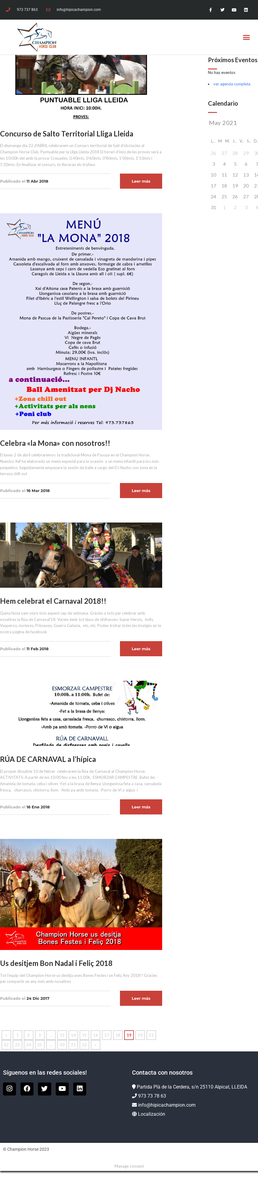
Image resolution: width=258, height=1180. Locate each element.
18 (117, 1035)
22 (6, 1044)
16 (95, 1035)
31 (73, 1044)
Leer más (141, 181)
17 (106, 1035)
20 (140, 1035)
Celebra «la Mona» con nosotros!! (55, 443)
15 (84, 1035)
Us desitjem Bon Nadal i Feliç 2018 (56, 963)
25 (39, 1044)
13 (62, 1035)
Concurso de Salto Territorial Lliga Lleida (66, 133)
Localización (151, 1114)
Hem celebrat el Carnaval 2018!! (53, 600)
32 (84, 1044)
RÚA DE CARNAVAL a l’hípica (48, 759)
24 (28, 1044)
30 (62, 1044)
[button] (246, 37)
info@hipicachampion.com (167, 1105)
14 (73, 1035)
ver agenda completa (231, 84)
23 (17, 1044)
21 (151, 1035)
